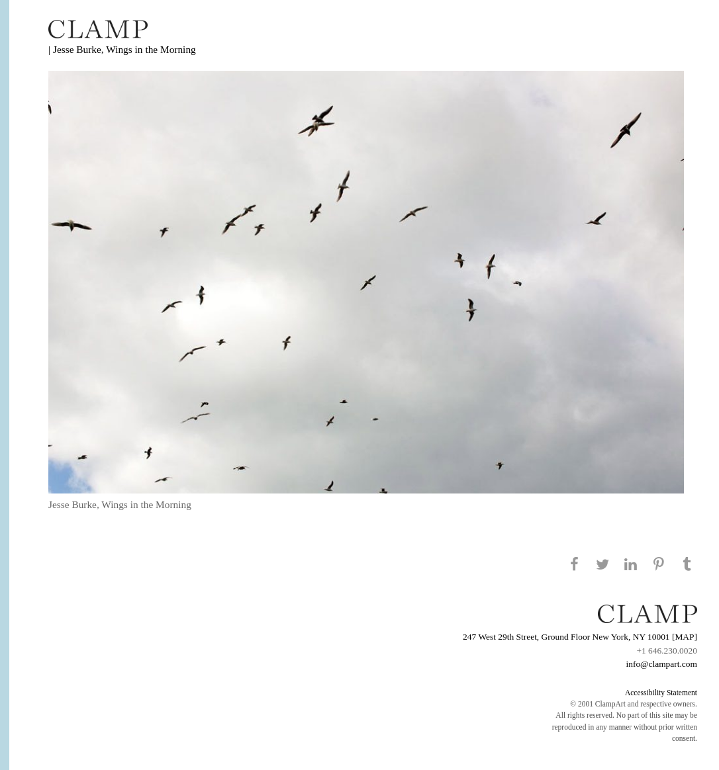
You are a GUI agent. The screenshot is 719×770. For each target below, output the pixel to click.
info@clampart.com (661, 664)
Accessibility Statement (661, 693)
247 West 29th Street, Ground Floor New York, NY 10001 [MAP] (580, 637)
